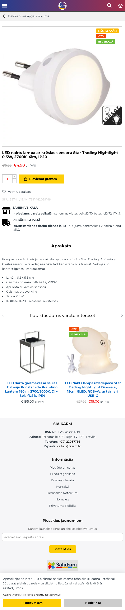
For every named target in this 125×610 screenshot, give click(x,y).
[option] (62, 86)
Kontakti (62, 487)
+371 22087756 (69, 441)
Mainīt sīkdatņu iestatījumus (43, 594)
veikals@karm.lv (69, 446)
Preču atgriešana (62, 474)
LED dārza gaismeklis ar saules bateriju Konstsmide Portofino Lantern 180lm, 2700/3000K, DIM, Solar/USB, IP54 (32, 389)
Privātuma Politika (62, 506)
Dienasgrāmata (62, 480)
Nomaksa (62, 499)
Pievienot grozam (43, 179)
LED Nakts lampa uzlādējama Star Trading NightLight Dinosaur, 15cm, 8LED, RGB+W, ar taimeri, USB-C (93, 389)
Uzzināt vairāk (11, 594)
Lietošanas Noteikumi (62, 493)
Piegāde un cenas (62, 467)
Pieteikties (63, 549)
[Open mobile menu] (4, 7)
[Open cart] (120, 6)
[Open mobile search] (109, 7)
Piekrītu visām (32, 602)
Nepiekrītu (93, 602)
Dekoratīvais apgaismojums (25, 16)
